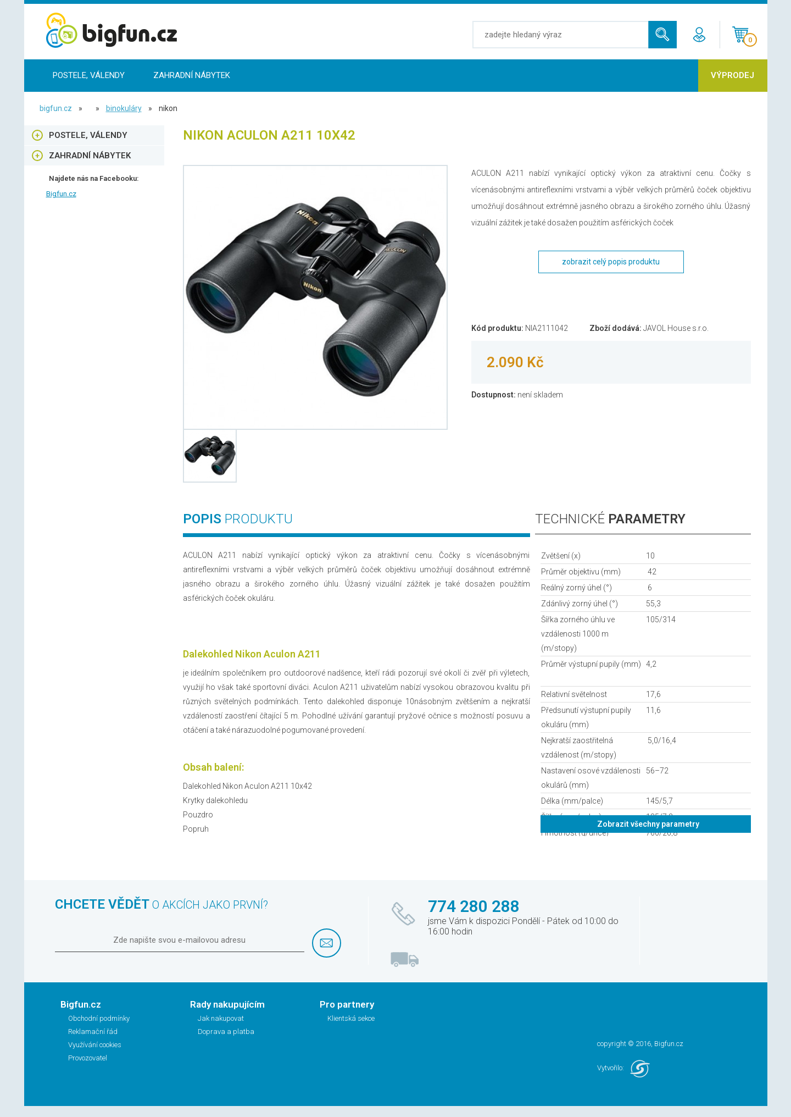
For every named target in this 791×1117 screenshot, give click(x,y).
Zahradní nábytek (191, 75)
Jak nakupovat (221, 1018)
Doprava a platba (226, 1031)
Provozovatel (87, 1058)
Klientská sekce (351, 1018)
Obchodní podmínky (99, 1018)
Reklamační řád (93, 1031)
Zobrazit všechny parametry (648, 824)
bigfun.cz (56, 108)
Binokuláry (124, 108)
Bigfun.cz (61, 194)
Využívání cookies (94, 1045)
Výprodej (732, 75)
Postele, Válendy (89, 75)
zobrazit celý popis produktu (611, 261)
